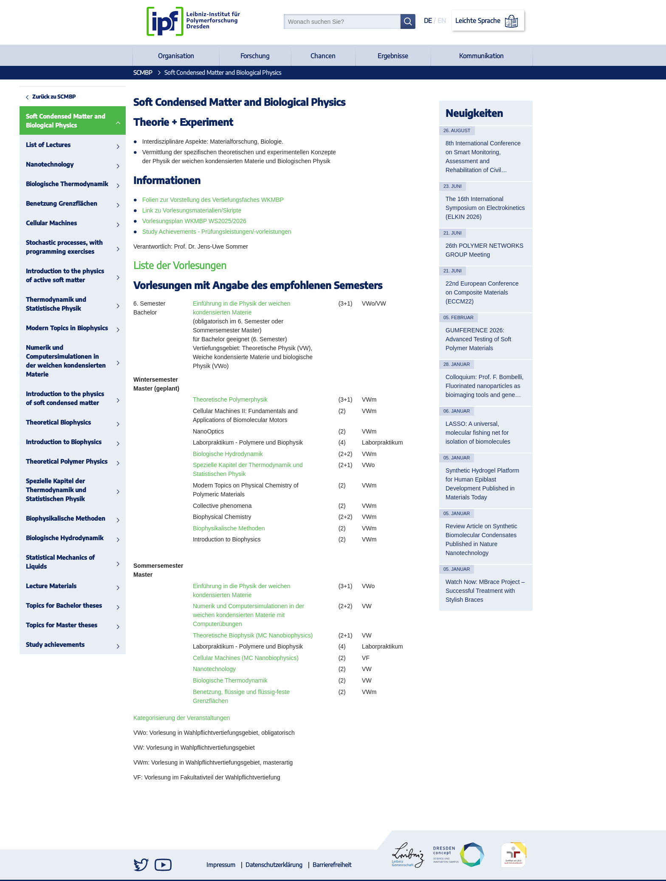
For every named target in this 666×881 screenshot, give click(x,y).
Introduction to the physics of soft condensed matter (45, 398)
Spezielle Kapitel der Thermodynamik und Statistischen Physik (36, 489)
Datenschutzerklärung (274, 864)
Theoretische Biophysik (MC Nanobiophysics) (253, 635)
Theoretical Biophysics (38, 422)
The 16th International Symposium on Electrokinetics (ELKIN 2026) (485, 207)
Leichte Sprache (488, 21)
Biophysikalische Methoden (46, 518)
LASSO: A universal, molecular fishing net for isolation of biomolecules (478, 432)
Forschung (254, 55)
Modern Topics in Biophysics (47, 327)
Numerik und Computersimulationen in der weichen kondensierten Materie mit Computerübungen (248, 615)
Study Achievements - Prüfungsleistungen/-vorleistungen (216, 231)
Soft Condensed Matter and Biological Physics (46, 121)
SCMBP (142, 72)
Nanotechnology (30, 164)
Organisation (176, 55)
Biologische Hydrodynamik (45, 537)
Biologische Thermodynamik (47, 183)
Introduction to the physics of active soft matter (45, 275)
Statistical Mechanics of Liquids (40, 562)
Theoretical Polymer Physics (47, 461)
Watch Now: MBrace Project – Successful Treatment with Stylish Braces (485, 590)
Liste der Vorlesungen (179, 265)
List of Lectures (28, 144)
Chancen (323, 55)
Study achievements (35, 644)
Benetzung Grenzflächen (42, 203)
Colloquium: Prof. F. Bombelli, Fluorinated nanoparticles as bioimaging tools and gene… (485, 386)
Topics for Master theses (42, 625)
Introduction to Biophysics (44, 441)
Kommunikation (481, 55)
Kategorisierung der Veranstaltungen (181, 717)
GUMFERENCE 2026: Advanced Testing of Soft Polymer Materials (478, 339)
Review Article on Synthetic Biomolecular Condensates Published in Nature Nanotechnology (481, 539)
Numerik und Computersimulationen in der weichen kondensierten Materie (46, 361)
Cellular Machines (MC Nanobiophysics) (246, 657)
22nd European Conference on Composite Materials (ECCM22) (482, 292)
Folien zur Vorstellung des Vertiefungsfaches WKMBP (213, 199)
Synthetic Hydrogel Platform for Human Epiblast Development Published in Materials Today (482, 484)
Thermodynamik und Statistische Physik (36, 304)
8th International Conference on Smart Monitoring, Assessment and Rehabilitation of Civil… (483, 156)
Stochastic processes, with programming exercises (44, 247)
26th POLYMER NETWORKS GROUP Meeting (484, 250)
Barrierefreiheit (332, 864)
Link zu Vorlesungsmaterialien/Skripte (191, 210)
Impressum (220, 864)
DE (428, 20)
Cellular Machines (31, 223)
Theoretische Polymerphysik (230, 399)
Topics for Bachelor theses (44, 605)
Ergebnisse (393, 55)
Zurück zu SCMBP (34, 96)
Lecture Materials (31, 585)
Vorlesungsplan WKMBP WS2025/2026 (194, 221)
